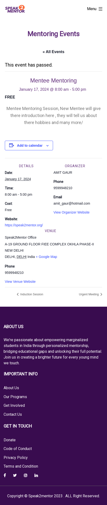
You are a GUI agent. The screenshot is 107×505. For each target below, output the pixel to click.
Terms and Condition (21, 466)
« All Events (53, 52)
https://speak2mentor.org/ (24, 225)
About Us (11, 388)
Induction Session (31, 294)
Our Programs (15, 396)
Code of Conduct (18, 448)
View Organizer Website (72, 212)
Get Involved (14, 405)
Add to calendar (30, 145)
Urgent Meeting (89, 294)
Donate (10, 440)
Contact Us (13, 414)
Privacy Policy (16, 457)
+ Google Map (46, 257)
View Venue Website (20, 282)
